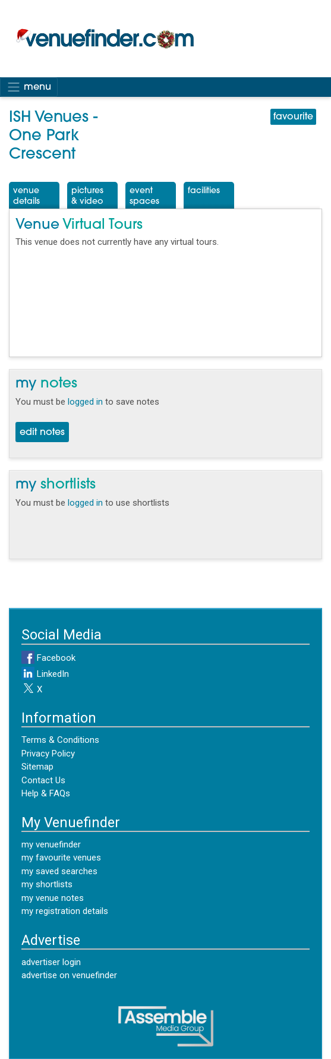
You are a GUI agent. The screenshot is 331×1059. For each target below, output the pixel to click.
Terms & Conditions (60, 740)
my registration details (64, 911)
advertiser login (51, 962)
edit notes (42, 432)
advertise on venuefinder (69, 975)
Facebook (48, 658)
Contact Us (43, 780)
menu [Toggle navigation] (29, 87)
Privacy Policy (48, 753)
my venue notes (52, 898)
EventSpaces (144, 196)
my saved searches (59, 871)
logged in (85, 401)
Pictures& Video (87, 196)
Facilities (204, 191)
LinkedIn (45, 674)
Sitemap (37, 766)
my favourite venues (61, 857)
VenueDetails (26, 196)
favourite (293, 117)
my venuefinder (51, 844)
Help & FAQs (45, 793)
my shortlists (46, 884)
